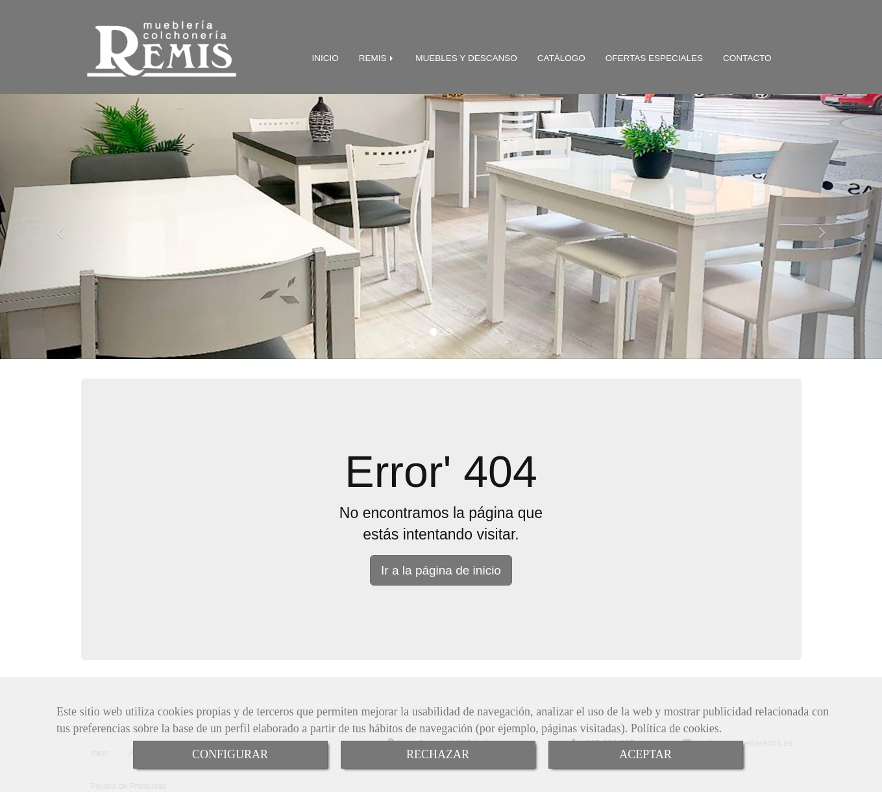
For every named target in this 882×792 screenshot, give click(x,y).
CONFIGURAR (230, 754)
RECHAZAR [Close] (437, 754)
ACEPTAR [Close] (645, 754)
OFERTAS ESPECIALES (654, 55)
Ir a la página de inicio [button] (441, 567)
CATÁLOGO (561, 55)
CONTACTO (747, 55)
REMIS (377, 55)
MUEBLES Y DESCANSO (466, 55)
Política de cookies (675, 728)
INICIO (325, 55)
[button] (66, 223)
